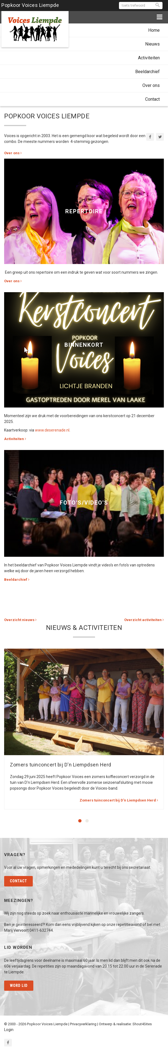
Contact (152, 99)
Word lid (19, 985)
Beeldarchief (147, 71)
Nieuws (152, 44)
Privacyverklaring (83, 1024)
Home (154, 30)
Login (8, 1029)
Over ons (151, 85)
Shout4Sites (142, 1024)
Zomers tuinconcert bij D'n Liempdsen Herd (60, 765)
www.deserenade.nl (52, 430)
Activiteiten (149, 57)
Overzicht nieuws (20, 620)
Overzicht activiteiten (144, 620)
